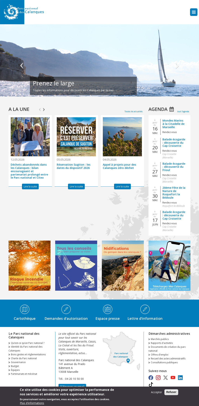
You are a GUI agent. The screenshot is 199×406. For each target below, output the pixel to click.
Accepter (156, 392)
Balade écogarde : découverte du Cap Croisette (173, 142)
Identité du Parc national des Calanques (25, 348)
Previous (40, 108)
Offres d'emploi (159, 354)
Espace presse (107, 318)
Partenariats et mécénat (24, 374)
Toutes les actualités (133, 111)
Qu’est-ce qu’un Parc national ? (27, 343)
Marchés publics (160, 339)
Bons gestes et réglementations (28, 354)
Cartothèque (25, 318)
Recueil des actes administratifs (168, 358)
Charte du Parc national (24, 358)
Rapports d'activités (162, 343)
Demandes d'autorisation (66, 318)
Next (44, 108)
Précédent (22, 62)
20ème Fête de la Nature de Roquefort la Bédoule (173, 192)
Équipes (15, 370)
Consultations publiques (164, 362)
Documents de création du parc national (167, 348)
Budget (15, 366)
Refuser (171, 392)
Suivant (177, 62)
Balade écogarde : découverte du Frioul (173, 167)
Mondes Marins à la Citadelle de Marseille (173, 124)
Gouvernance (18, 362)
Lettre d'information (144, 318)
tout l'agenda (183, 111)
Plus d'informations (32, 403)
